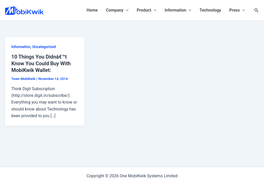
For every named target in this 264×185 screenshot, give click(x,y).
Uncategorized (44, 47)
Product (146, 10)
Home (92, 10)
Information (177, 10)
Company (117, 10)
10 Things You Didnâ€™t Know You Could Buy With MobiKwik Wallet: (41, 63)
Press (237, 10)
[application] (126, 10)
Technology (210, 10)
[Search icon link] (256, 10)
